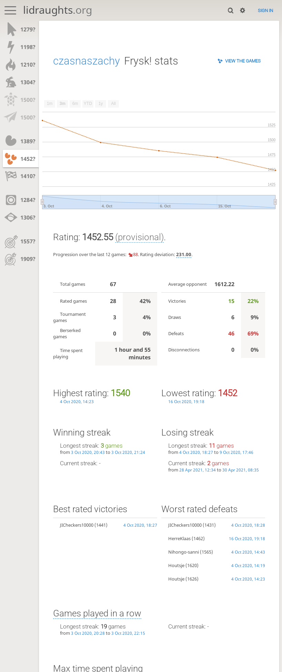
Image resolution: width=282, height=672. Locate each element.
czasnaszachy (86, 61)
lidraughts (57, 10)
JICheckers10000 (76, 525)
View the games (243, 61)
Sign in (265, 10)
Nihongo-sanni (183, 552)
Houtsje (176, 565)
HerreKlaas (179, 538)
